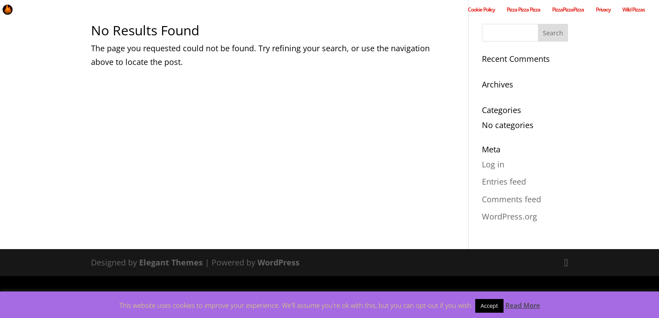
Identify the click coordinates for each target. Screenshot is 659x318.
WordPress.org (509, 216)
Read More (522, 305)
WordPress (278, 262)
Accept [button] (489, 306)
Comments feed (511, 199)
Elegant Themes (171, 262)
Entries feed (504, 181)
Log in (493, 164)
